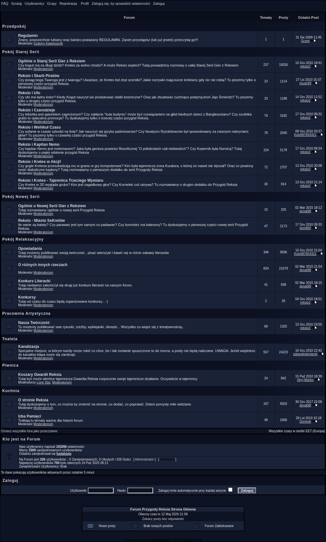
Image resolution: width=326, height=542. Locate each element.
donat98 (305, 211)
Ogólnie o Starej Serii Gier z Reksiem (51, 61)
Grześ (305, 41)
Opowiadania (30, 248)
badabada (63, 453)
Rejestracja (68, 3)
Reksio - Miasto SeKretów (41, 220)
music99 (305, 83)
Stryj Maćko (305, 380)
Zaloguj (159, 3)
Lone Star (43, 382)
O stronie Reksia (33, 400)
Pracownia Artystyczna (26, 313)
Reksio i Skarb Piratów (38, 76)
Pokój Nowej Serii (21, 196)
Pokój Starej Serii (20, 52)
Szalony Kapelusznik (48, 43)
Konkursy (27, 297)
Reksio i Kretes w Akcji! (39, 161)
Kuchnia (10, 391)
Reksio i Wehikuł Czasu (39, 127)
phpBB (165, 540)
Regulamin (28, 35)
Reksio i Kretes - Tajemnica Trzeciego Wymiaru (60, 180)
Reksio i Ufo (29, 93)
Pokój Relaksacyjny (23, 239)
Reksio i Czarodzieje (36, 110)
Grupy (52, 3)
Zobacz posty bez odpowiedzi (163, 519)
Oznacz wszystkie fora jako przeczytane (29, 431)
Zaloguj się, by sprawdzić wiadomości (121, 3)
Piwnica (10, 365)
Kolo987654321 (305, 135)
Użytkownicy (34, 3)
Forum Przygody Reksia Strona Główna (163, 509)
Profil (85, 3)
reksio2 (305, 66)
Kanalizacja (28, 346)
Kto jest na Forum (21, 439)
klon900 (305, 228)
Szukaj (16, 3)
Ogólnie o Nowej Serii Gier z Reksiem (52, 206)
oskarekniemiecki (305, 354)
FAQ (4, 3)
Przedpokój (14, 26)
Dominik (305, 421)
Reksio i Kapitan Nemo (39, 144)
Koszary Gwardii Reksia (39, 374)
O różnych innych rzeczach (42, 265)
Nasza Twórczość (34, 322)
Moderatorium (43, 69)
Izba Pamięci (29, 416)
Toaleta (10, 339)
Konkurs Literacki (34, 281)
